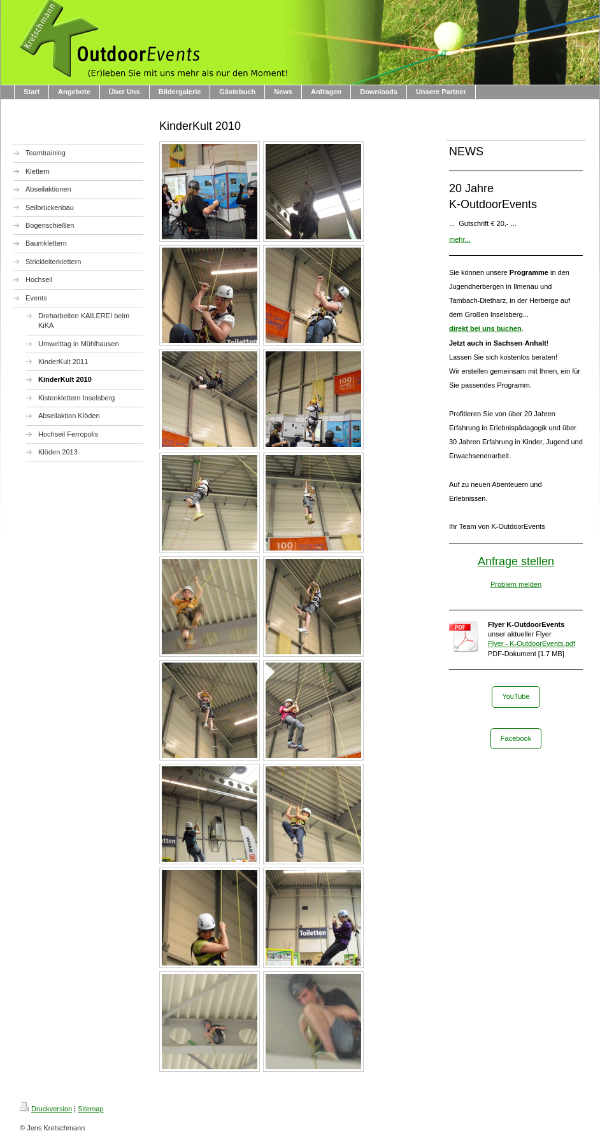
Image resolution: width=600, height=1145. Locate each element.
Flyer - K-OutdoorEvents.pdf (531, 643)
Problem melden (515, 584)
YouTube (515, 696)
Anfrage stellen (516, 561)
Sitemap (90, 1109)
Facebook (516, 738)
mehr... (460, 239)
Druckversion (46, 1109)
